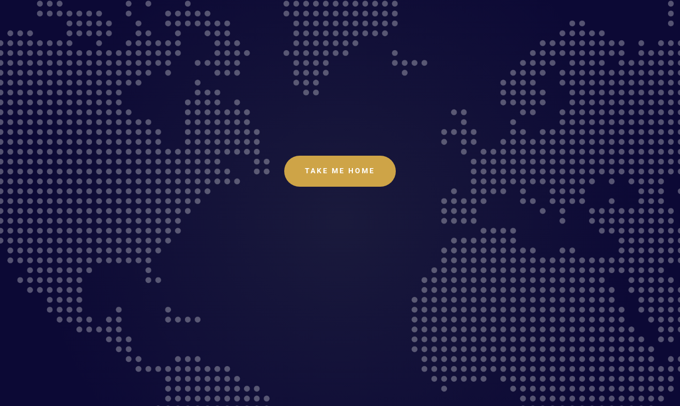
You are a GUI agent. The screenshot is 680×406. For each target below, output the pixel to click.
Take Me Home (340, 171)
